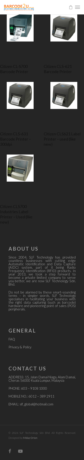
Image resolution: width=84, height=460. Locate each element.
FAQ (12, 339)
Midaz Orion (30, 437)
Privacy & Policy (20, 347)
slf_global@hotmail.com (36, 404)
